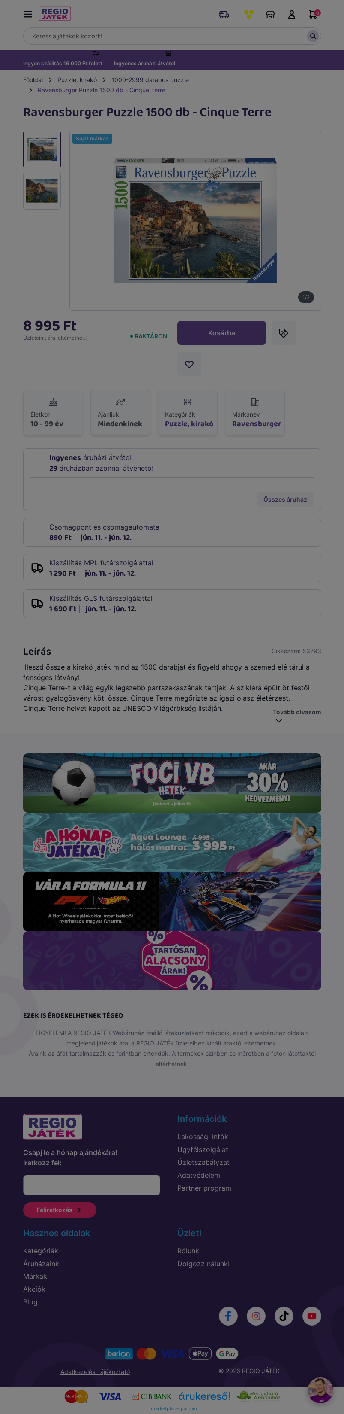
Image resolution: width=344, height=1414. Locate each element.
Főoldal (33, 79)
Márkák (35, 1276)
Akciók (34, 1289)
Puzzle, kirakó (77, 79)
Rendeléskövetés (224, 14)
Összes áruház (285, 499)
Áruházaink (270, 14)
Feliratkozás (60, 1209)
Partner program (204, 1188)
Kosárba (221, 333)
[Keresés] (172, 36)
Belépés (292, 14)
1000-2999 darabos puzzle (150, 79)
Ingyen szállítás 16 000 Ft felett (62, 63)
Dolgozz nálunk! (203, 1263)
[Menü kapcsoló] (30, 13)
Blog (30, 1302)
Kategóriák (40, 1250)
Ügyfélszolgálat (202, 1149)
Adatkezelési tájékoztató (95, 1371)
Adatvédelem (198, 1175)
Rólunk (188, 1250)
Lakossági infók (202, 1136)
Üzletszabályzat (203, 1162)
